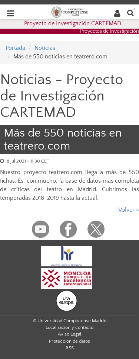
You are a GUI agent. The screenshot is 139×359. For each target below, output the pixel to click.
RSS (70, 347)
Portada (15, 48)
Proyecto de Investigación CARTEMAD (72, 23)
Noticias (44, 48)
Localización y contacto (69, 327)
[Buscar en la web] (130, 12)
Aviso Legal (69, 334)
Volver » (128, 209)
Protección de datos (69, 341)
